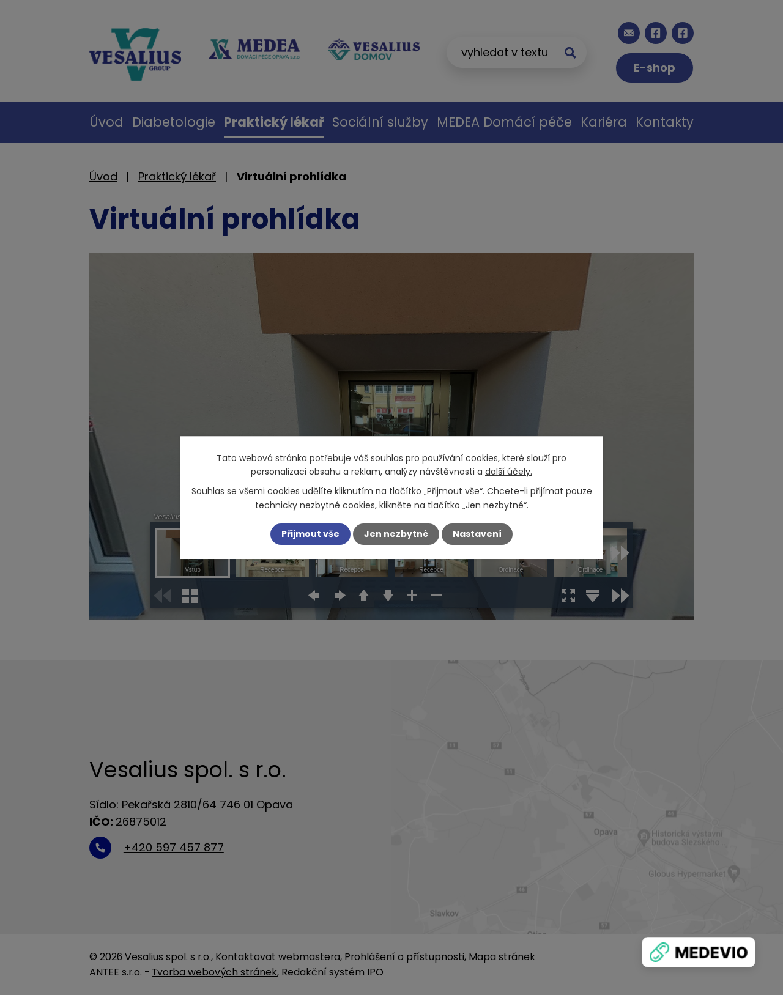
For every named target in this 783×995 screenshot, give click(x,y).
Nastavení (477, 534)
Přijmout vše (310, 534)
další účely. (508, 471)
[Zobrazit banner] (698, 952)
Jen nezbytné (396, 534)
